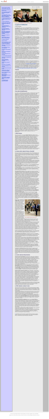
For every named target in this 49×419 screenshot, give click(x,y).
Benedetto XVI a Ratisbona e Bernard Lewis (6, 10)
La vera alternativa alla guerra (6, 55)
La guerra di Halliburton (5, 21)
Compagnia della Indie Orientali (31, 63)
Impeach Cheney (4, 40)
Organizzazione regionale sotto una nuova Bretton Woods (6, 78)
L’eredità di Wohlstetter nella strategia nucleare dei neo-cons (6, 19)
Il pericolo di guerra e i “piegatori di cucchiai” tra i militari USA (6, 26)
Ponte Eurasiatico (23, 413)
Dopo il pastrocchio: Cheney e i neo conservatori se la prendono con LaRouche (6, 43)
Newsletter (36, 413)
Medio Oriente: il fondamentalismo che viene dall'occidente (6, 75)
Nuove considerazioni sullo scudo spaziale (6, 72)
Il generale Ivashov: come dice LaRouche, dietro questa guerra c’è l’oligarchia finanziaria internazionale (6, 15)
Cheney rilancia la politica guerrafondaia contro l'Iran (6, 8)
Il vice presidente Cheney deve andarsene (6, 47)
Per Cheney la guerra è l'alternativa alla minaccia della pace (6, 29)
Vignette (31, 413)
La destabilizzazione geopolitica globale (5, 80)
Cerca (34, 413)
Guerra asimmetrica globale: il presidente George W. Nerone (6, 13)
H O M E (11, 413)
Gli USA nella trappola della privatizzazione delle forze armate (6, 23)
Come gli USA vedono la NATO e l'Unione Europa (5, 37)
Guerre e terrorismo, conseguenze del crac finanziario (5, 60)
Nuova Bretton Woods (16, 413)
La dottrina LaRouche (5, 39)
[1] (31, 37)
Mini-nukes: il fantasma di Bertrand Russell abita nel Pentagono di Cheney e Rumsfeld (6, 32)
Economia (27, 413)
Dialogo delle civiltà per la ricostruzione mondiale (6, 70)
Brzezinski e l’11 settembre (6, 64)
